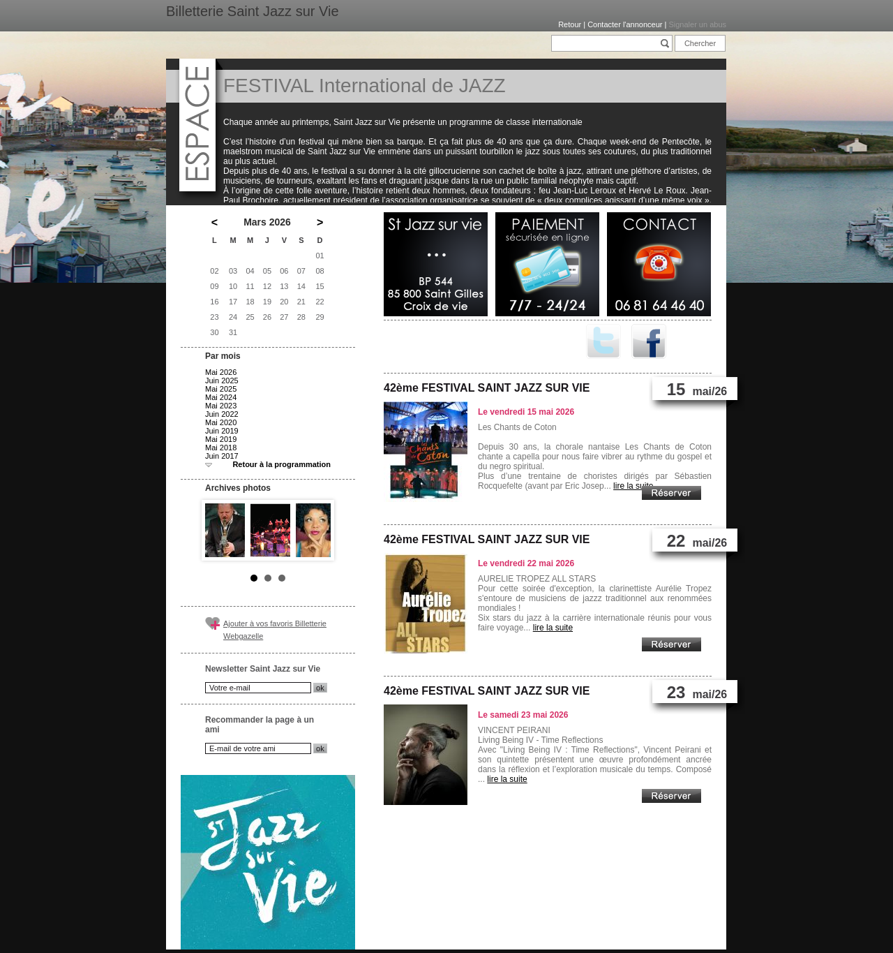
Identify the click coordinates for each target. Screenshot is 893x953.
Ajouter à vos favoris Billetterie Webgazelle (275, 629)
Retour (569, 24)
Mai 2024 (221, 397)
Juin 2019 (222, 431)
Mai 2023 (221, 405)
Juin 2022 (222, 414)
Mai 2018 (221, 447)
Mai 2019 (221, 439)
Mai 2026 (221, 372)
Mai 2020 (221, 422)
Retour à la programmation (281, 464)
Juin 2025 (222, 380)
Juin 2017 (222, 456)
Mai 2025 (221, 389)
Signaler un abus (697, 24)
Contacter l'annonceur (624, 24)
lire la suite (633, 486)
